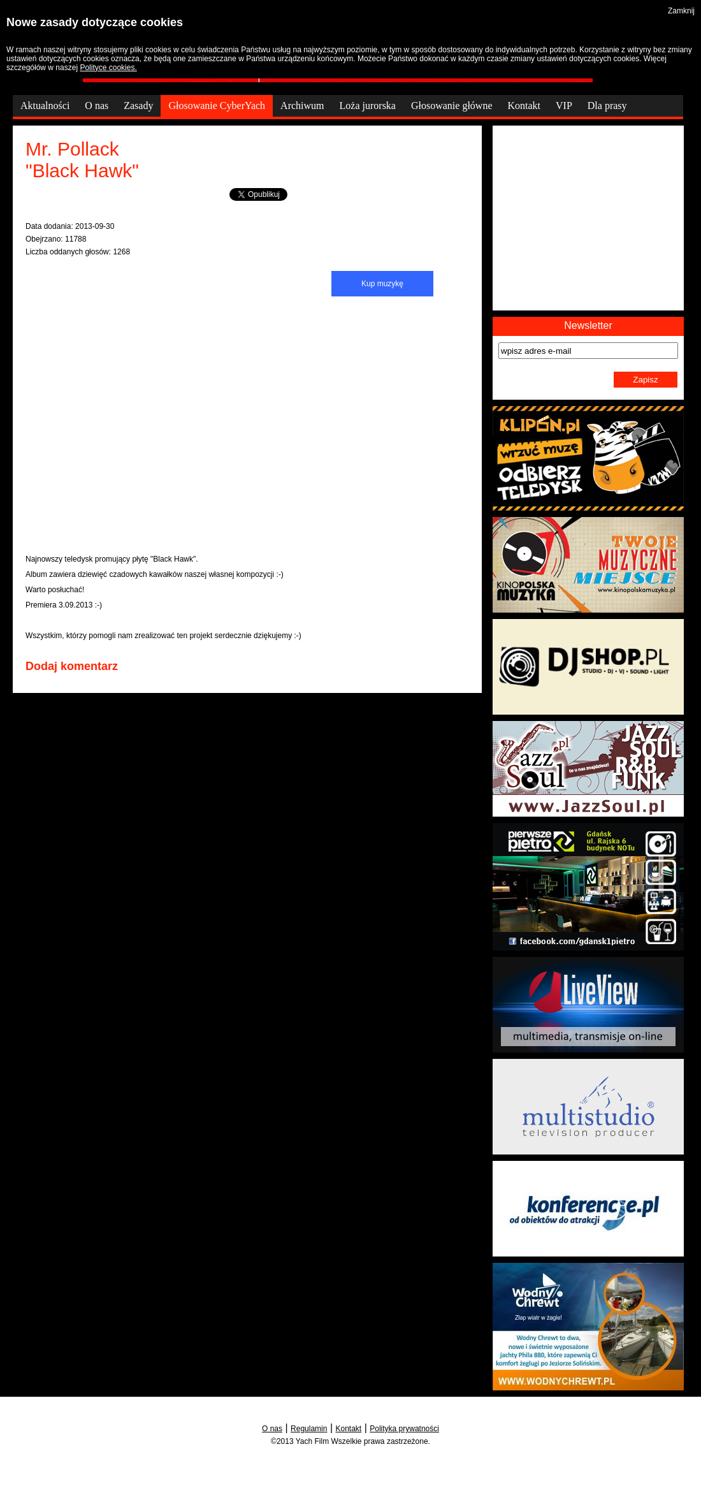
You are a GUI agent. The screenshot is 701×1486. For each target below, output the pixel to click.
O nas (272, 1428)
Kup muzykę (382, 283)
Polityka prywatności (404, 1428)
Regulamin (309, 1428)
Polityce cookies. (108, 67)
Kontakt (349, 1428)
